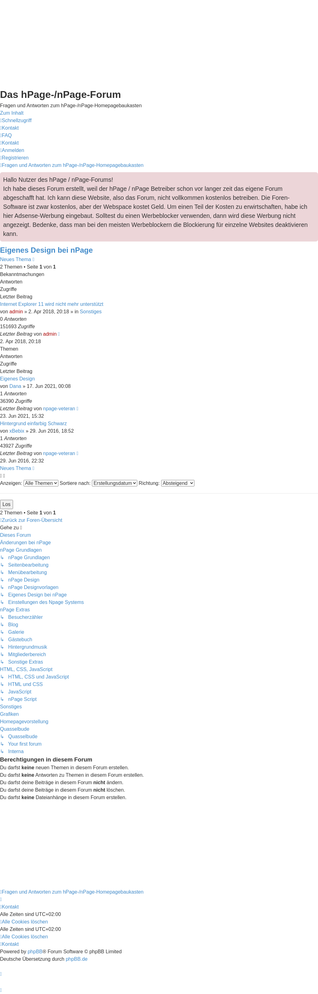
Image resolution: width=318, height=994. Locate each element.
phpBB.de (77, 959)
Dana (15, 386)
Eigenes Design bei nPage (46, 250)
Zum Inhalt (12, 113)
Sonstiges (91, 311)
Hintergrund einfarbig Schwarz (33, 423)
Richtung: (166, 483)
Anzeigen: (29, 483)
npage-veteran (59, 408)
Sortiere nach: (98, 483)
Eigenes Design (17, 378)
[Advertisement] (159, 43)
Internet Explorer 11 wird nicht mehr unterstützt (51, 304)
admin (16, 311)
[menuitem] (9, 128)
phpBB (35, 951)
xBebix (16, 431)
